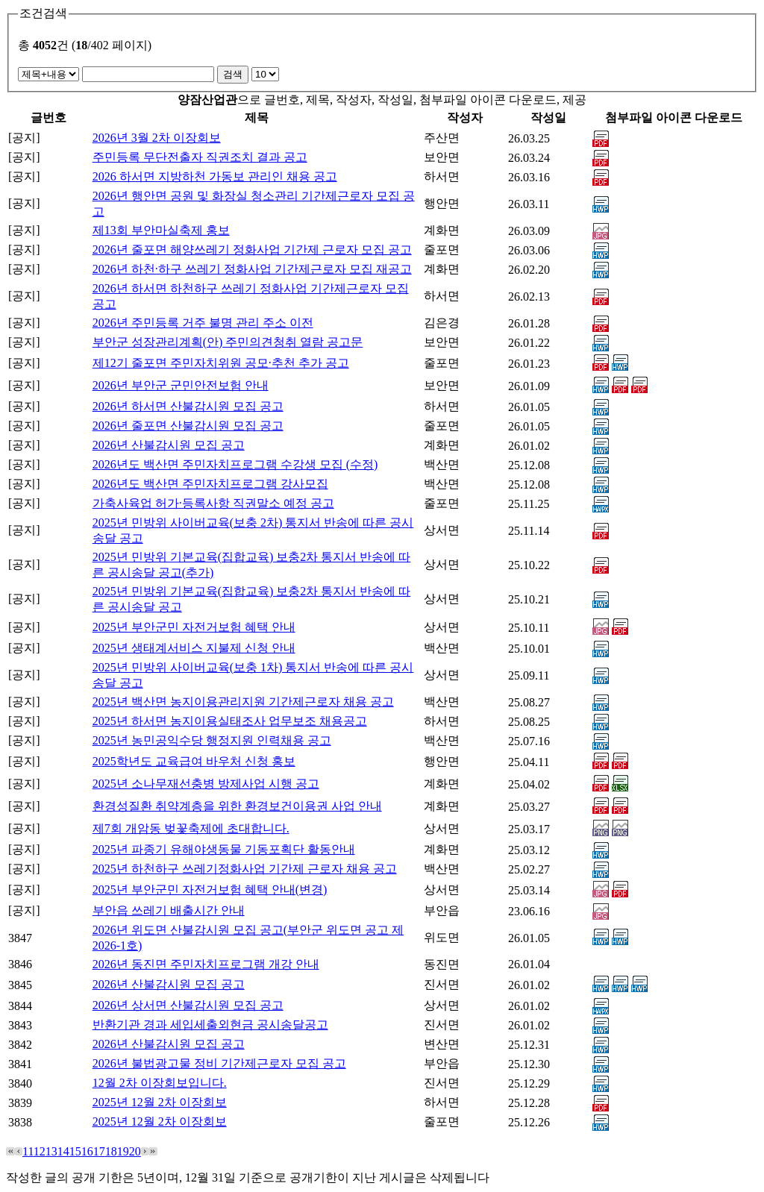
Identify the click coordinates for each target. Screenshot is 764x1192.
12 (40, 1151)
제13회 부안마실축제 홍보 (161, 230)
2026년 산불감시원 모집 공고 (169, 445)
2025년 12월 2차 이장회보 (160, 1102)
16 (87, 1151)
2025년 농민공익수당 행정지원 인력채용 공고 (212, 740)
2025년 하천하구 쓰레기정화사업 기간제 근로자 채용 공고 (245, 868)
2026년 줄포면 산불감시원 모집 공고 (188, 425)
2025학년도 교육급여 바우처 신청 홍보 (194, 761)
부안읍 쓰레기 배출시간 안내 (169, 910)
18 (111, 1151)
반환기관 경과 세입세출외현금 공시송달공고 (210, 1024)
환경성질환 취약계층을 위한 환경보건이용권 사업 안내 (237, 806)
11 (28, 1151)
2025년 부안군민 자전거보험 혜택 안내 (194, 627)
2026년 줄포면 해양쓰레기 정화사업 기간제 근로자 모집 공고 (252, 249)
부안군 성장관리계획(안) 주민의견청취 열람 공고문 (228, 342)
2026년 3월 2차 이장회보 (157, 137)
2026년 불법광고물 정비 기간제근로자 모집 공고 (219, 1063)
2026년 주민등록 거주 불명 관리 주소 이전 (203, 322)
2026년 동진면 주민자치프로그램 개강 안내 (206, 964)
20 (135, 1151)
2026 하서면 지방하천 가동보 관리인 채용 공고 (215, 176)
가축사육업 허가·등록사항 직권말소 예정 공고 (213, 503)
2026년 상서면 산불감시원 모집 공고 (188, 1005)
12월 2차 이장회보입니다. (160, 1082)
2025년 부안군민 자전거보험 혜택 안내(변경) (210, 889)
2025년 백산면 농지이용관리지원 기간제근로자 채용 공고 (243, 701)
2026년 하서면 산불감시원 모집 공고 (188, 406)
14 (63, 1151)
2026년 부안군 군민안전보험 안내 (181, 385)
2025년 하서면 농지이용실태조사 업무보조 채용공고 (230, 721)
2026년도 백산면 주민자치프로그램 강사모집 (210, 483)
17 (99, 1151)
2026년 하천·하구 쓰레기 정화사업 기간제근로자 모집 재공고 (252, 269)
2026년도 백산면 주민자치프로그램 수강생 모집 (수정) (235, 464)
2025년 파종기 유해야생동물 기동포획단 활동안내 (224, 849)
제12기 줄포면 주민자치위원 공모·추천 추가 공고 (221, 363)
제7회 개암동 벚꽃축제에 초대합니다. (191, 828)
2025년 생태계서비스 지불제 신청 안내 (194, 648)
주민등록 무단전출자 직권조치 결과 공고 (200, 157)
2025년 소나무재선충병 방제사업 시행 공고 (206, 783)
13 (51, 1151)
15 (75, 1151)
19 (123, 1151)
